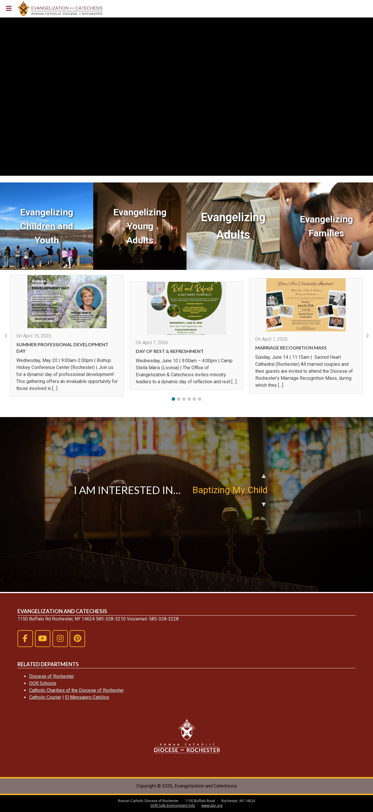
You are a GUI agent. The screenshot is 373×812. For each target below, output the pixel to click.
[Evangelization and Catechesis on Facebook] (25, 638)
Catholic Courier (45, 697)
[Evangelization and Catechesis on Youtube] (42, 638)
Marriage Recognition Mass (291, 347)
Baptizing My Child (230, 489)
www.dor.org (211, 805)
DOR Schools (42, 683)
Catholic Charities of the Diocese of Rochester (76, 690)
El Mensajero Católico (87, 697)
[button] (173, 399)
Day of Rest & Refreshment (170, 351)
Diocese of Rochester (51, 676)
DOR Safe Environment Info (173, 805)
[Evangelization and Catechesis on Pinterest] (77, 638)
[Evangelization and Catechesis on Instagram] (60, 638)
